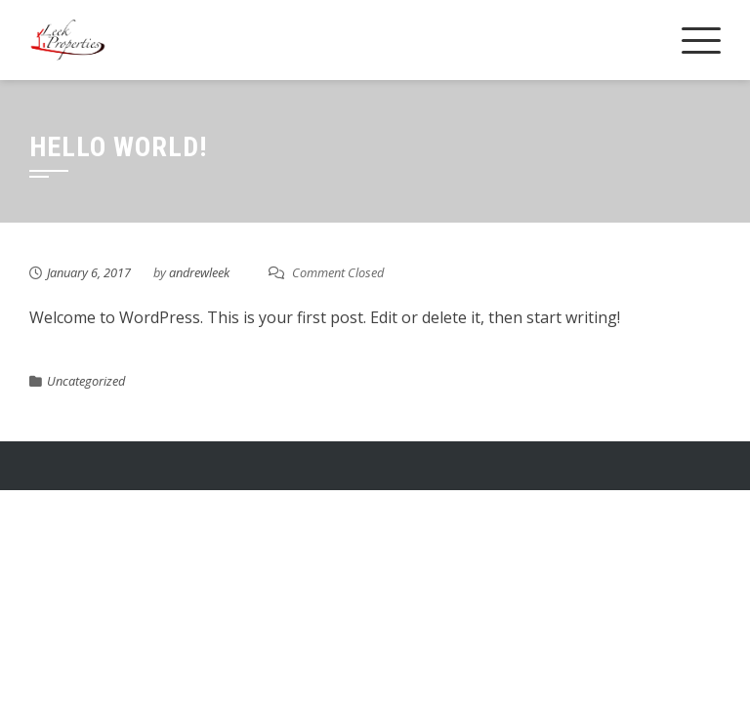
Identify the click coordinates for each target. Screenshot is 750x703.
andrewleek (199, 272)
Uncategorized (86, 381)
